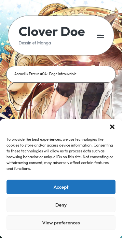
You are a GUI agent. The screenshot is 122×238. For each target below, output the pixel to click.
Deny (61, 205)
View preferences (61, 223)
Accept (61, 187)
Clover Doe (52, 31)
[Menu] (100, 35)
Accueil (20, 74)
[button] (112, 127)
